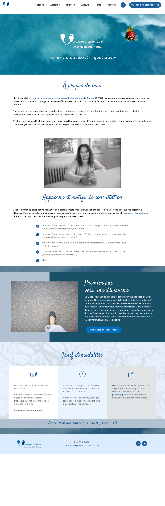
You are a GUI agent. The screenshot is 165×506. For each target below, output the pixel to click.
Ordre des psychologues (125, 393)
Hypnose (70, 4)
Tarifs (98, 4)
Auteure (85, 4)
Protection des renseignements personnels (82, 423)
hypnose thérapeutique (135, 213)
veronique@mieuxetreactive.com (82, 445)
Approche (55, 4)
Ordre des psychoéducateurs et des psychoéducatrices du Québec (60, 98)
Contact (111, 4)
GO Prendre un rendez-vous (145, 4)
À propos (39, 4)
